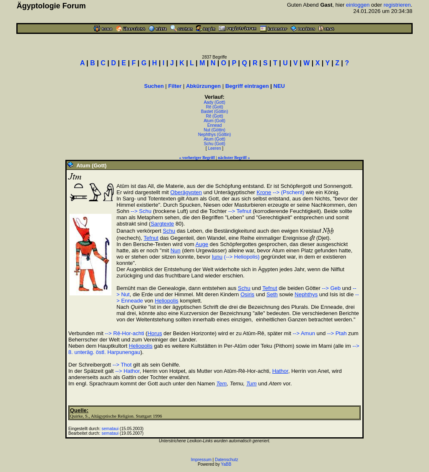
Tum (251, 383)
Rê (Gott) (214, 107)
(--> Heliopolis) (242, 257)
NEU (279, 86)
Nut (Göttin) (214, 130)
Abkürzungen (203, 86)
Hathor (280, 371)
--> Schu (141, 211)
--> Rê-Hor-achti (124, 333)
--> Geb (331, 288)
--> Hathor (127, 371)
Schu (169, 231)
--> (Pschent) (289, 192)
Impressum (201, 459)
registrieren (397, 5)
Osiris (247, 294)
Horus (154, 333)
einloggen (358, 5)
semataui (110, 428)
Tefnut (151, 238)
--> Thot (122, 365)
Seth (272, 294)
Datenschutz (226, 459)
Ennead (214, 125)
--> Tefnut (239, 211)
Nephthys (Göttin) (214, 134)
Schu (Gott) (214, 143)
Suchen (154, 86)
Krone (264, 192)
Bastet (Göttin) (214, 111)
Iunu (217, 257)
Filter (175, 86)
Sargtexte (162, 224)
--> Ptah (337, 333)
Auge (202, 244)
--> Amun (304, 333)
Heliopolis (166, 301)
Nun (176, 250)
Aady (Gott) (214, 102)
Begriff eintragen (247, 86)
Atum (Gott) (214, 120)
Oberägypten (186, 192)
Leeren (214, 148)
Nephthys (306, 294)
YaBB (226, 464)
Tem (221, 383)
